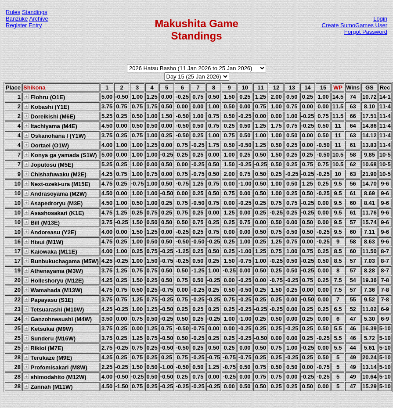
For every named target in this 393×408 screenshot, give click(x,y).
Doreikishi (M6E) (49, 116)
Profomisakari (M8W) (55, 367)
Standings (34, 12)
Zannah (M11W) (48, 386)
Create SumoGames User (354, 25)
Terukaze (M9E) (47, 357)
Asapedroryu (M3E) (53, 203)
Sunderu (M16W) (49, 338)
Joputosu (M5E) (48, 164)
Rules (13, 12)
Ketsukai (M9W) (48, 328)
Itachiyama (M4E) (50, 125)
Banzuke (17, 18)
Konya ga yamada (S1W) (60, 154)
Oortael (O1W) (46, 145)
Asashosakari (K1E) (53, 212)
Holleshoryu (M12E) (53, 280)
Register (16, 25)
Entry (35, 25)
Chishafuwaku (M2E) (55, 174)
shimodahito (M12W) (55, 376)
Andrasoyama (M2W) (55, 193)
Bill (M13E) (41, 222)
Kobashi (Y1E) (46, 106)
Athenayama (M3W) (53, 270)
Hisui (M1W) (43, 241)
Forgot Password (365, 32)
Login (380, 18)
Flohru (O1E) (44, 96)
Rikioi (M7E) (43, 347)
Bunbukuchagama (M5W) (61, 261)
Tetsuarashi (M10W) (53, 309)
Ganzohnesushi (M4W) (57, 318)
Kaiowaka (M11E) (50, 251)
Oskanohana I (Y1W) (54, 135)
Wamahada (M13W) (53, 289)
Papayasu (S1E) (48, 299)
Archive (38, 18)
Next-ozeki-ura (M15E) (56, 183)
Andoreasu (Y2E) (49, 232)
